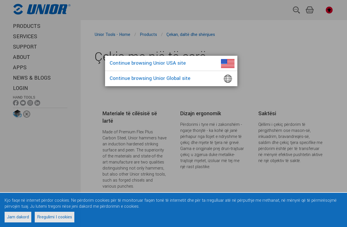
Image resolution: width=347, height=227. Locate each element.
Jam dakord (18, 217)
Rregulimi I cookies (54, 217)
